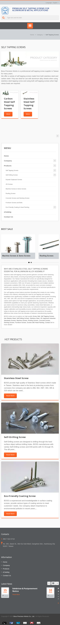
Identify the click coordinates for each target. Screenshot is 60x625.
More (8, 114)
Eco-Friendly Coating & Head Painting (17, 207)
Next (57, 583)
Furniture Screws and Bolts (14, 202)
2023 (5, 596)
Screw (35, 316)
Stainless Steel (35, 318)
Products (7, 166)
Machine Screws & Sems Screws (16, 189)
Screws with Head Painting (35, 322)
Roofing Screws (10, 193)
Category (40, 35)
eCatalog (7, 212)
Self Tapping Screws (12, 170)
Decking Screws (9, 322)
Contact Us (8, 217)
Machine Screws (22, 320)
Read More (10, 396)
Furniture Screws (20, 322)
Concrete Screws (44, 320)
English (55, 2)
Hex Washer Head (10, 318)
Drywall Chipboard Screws (14, 179)
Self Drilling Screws (12, 175)
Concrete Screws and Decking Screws (17, 198)
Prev (49, 583)
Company (8, 161)
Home (32, 35)
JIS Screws (9, 184)
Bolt (39, 316)
